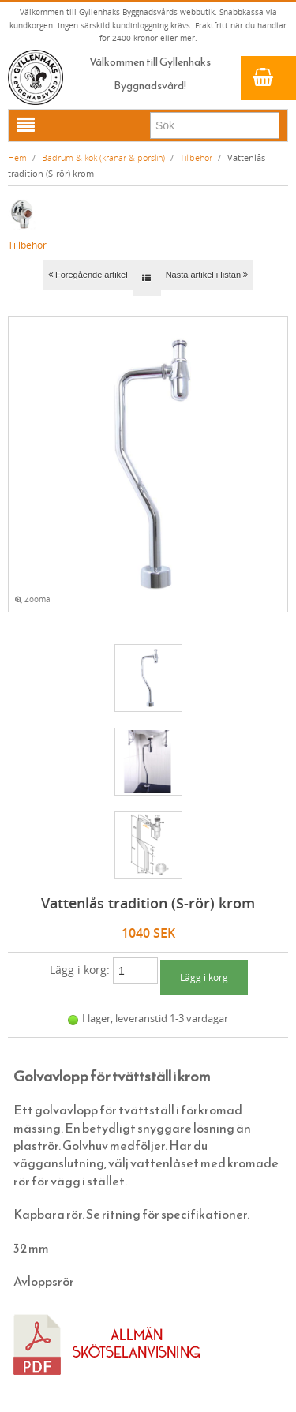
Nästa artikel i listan (207, 274)
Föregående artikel (88, 274)
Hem (17, 157)
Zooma (33, 599)
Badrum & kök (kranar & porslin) (103, 157)
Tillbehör (196, 157)
